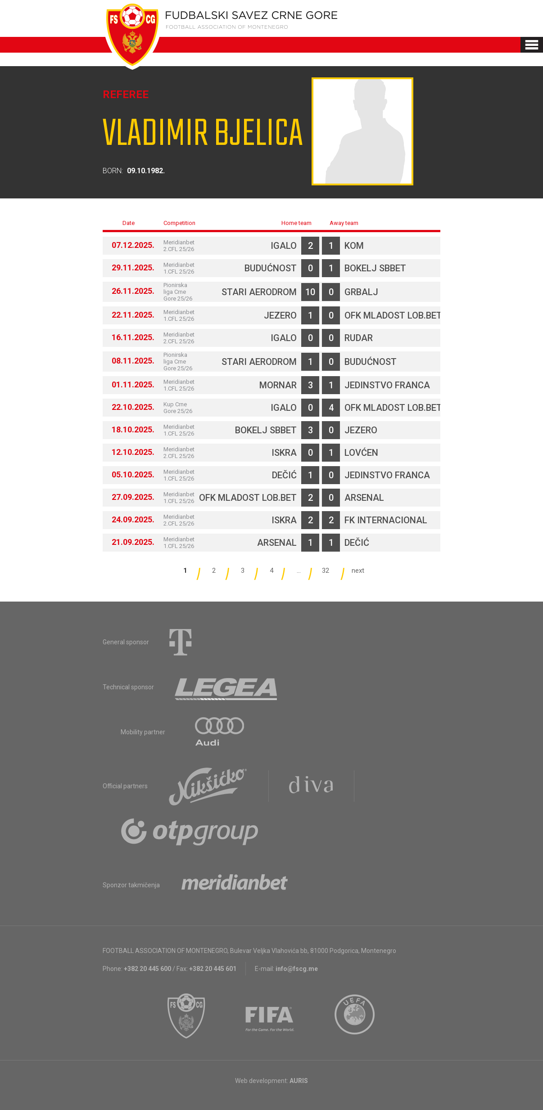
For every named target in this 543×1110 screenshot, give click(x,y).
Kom (354, 245)
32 (325, 570)
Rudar (358, 338)
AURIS (299, 1080)
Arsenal (364, 497)
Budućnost (270, 268)
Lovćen (361, 452)
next (358, 570)
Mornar (278, 385)
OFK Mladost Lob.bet (393, 315)
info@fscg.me (297, 968)
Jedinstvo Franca (387, 385)
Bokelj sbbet (375, 268)
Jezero (280, 315)
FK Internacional (385, 520)
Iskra (284, 452)
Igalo (284, 245)
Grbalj (361, 292)
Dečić (284, 475)
